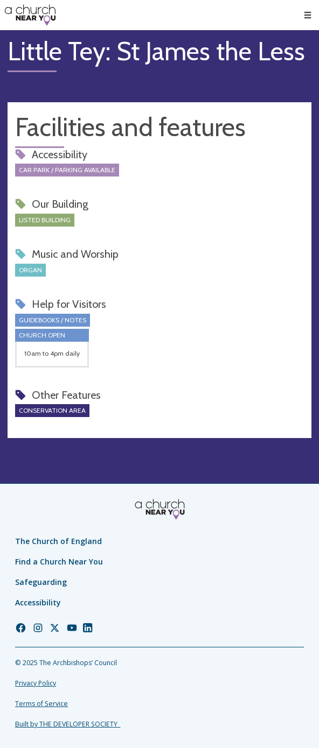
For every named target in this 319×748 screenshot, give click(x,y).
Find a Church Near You (59, 561)
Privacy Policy (35, 683)
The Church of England (58, 541)
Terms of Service (41, 703)
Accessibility (38, 602)
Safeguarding (41, 582)
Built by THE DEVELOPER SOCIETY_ (67, 724)
